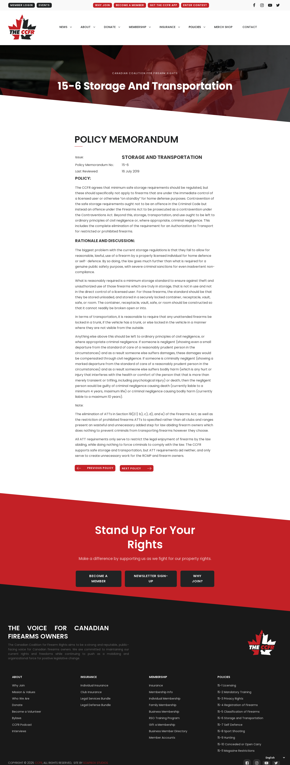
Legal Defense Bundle (96, 700)
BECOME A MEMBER (129, 5)
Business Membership (164, 707)
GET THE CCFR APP (163, 5)
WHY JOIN (101, 5)
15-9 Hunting (226, 733)
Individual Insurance (94, 681)
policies (195, 27)
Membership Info (161, 687)
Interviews (19, 726)
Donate (17, 700)
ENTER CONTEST (195, 5)
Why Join (18, 681)
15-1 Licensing (227, 681)
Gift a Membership (162, 720)
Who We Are (20, 694)
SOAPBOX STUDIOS (95, 758)
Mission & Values (23, 687)
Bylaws (16, 713)
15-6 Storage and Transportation (240, 713)
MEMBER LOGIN (21, 5)
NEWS (63, 27)
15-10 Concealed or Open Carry (239, 739)
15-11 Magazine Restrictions (236, 746)
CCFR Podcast (22, 720)
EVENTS (44, 5)
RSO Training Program (164, 713)
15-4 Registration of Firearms (238, 700)
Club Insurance (91, 687)
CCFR (38, 758)
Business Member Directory (168, 726)
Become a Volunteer (26, 707)
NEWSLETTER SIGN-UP (152, 576)
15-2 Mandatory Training (234, 687)
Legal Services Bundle (96, 694)
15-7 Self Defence (230, 720)
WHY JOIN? (200, 576)
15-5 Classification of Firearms (239, 707)
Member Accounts (162, 733)
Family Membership (162, 700)
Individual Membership (164, 694)
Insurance (89, 672)
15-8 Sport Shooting (231, 726)
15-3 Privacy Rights (230, 694)
